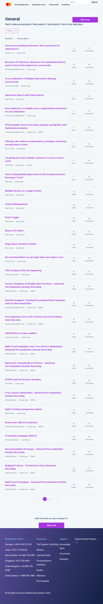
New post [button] (85, 20)
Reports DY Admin (14, 230)
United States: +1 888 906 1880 (20, 575)
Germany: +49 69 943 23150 (18, 544)
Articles (40, 550)
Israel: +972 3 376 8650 (16, 550)
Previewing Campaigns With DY (21, 436)
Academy (66, 5)
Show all (8, 39)
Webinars (40, 575)
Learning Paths (43, 555)
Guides (39, 570)
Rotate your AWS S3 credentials (21, 422)
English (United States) (85, 539)
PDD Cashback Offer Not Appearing (23, 270)
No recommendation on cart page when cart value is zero (34, 257)
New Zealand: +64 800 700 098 (19, 555)
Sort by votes (22, 39)
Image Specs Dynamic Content (20, 244)
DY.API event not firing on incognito (23, 379)
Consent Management (16, 204)
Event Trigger (12, 217)
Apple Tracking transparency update (23, 409)
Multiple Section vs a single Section (23, 191)
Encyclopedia (42, 581)
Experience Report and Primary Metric (24, 95)
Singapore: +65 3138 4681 (17, 560)
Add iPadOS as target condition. (21, 333)
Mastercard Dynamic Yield (38, 593)
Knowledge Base (22, 5)
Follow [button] (9, 31)
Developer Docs (39, 5)
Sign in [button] (95, 2)
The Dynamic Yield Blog (47, 544)
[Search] (78, 2)
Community (53, 5)
